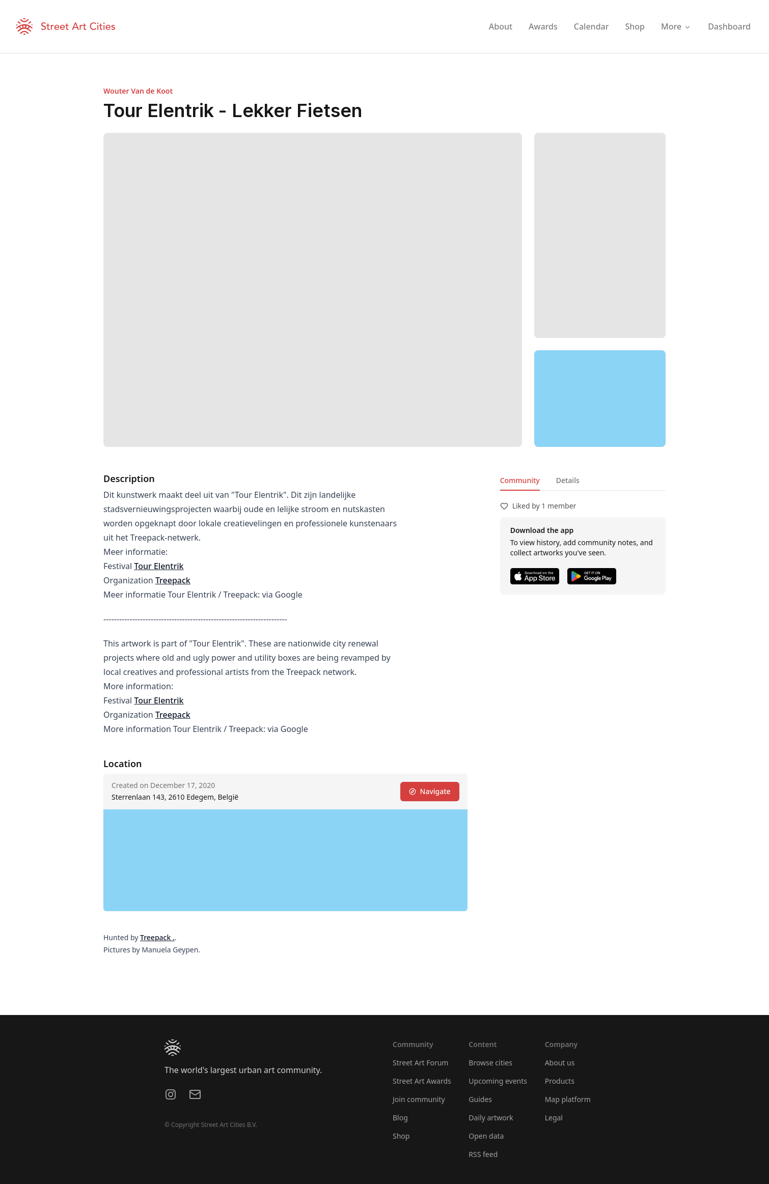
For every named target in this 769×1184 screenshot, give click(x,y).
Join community (419, 1099)
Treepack (172, 580)
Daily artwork (491, 1117)
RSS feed (483, 1154)
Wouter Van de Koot (138, 91)
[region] (600, 398)
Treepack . (157, 937)
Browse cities (490, 1062)
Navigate (430, 791)
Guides (480, 1099)
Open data (486, 1136)
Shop (401, 1136)
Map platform (568, 1099)
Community (520, 480)
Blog (400, 1117)
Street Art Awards (422, 1081)
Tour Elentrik (158, 566)
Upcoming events (498, 1081)
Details (568, 480)
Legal (554, 1117)
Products (559, 1081)
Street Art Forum (420, 1062)
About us (560, 1062)
